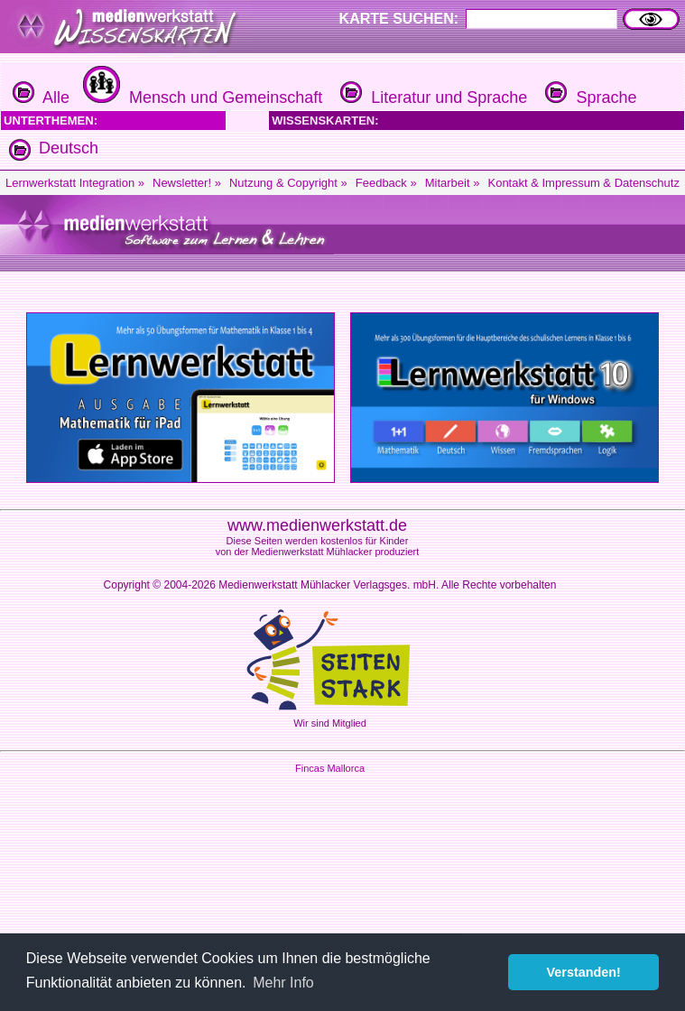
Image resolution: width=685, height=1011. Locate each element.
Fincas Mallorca (330, 768)
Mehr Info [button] (283, 982)
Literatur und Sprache (431, 97)
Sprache (588, 97)
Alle (41, 97)
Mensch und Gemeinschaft (200, 97)
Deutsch (68, 148)
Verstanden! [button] (584, 972)
